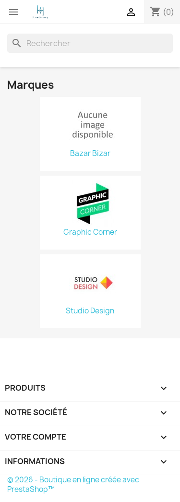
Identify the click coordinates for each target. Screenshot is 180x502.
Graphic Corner (90, 232)
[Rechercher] (90, 43)
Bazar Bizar (90, 153)
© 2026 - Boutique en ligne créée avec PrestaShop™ (73, 484)
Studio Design (90, 311)
